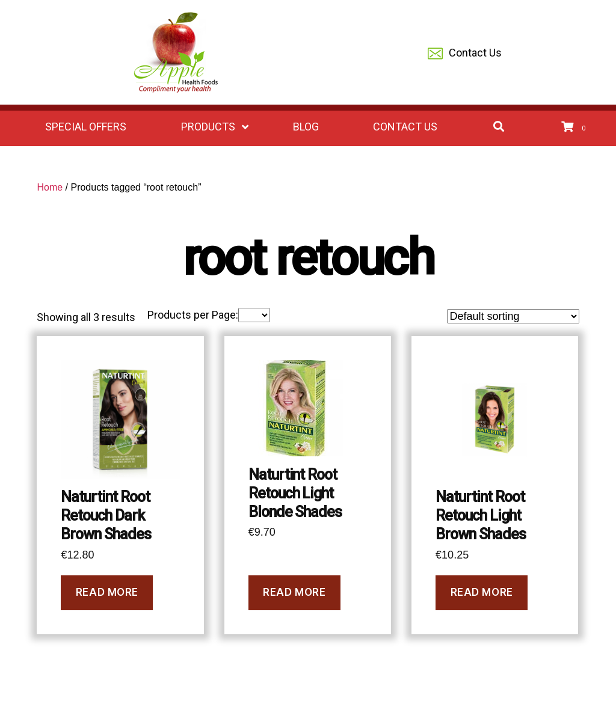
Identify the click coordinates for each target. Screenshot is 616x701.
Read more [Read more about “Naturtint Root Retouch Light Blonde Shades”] (294, 592)
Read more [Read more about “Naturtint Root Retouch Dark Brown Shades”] (107, 592)
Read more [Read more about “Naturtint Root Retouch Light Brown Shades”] (482, 592)
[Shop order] (513, 316)
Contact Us (465, 53)
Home (50, 187)
